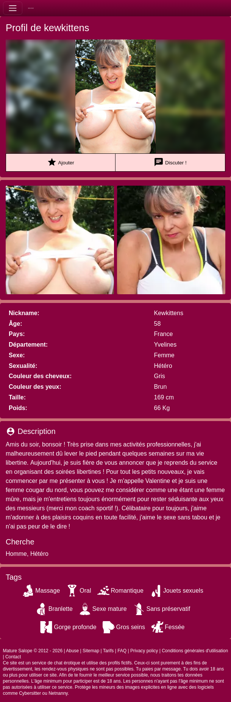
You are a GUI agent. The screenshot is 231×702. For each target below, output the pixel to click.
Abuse (72, 650)
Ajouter (60, 162)
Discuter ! (170, 162)
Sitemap (91, 650)
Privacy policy (144, 650)
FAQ (121, 650)
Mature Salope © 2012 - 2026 (33, 650)
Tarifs (108, 650)
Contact (13, 656)
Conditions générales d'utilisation (195, 650)
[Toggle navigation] (12, 8)
